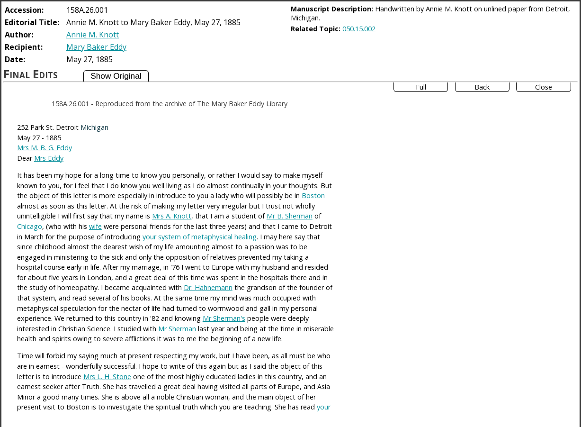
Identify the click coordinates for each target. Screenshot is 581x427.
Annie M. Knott (92, 34)
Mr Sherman (177, 328)
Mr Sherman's (224, 318)
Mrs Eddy (48, 158)
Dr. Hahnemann (208, 287)
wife (95, 226)
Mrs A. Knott (171, 215)
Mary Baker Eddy (96, 47)
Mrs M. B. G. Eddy (44, 147)
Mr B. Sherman (290, 215)
